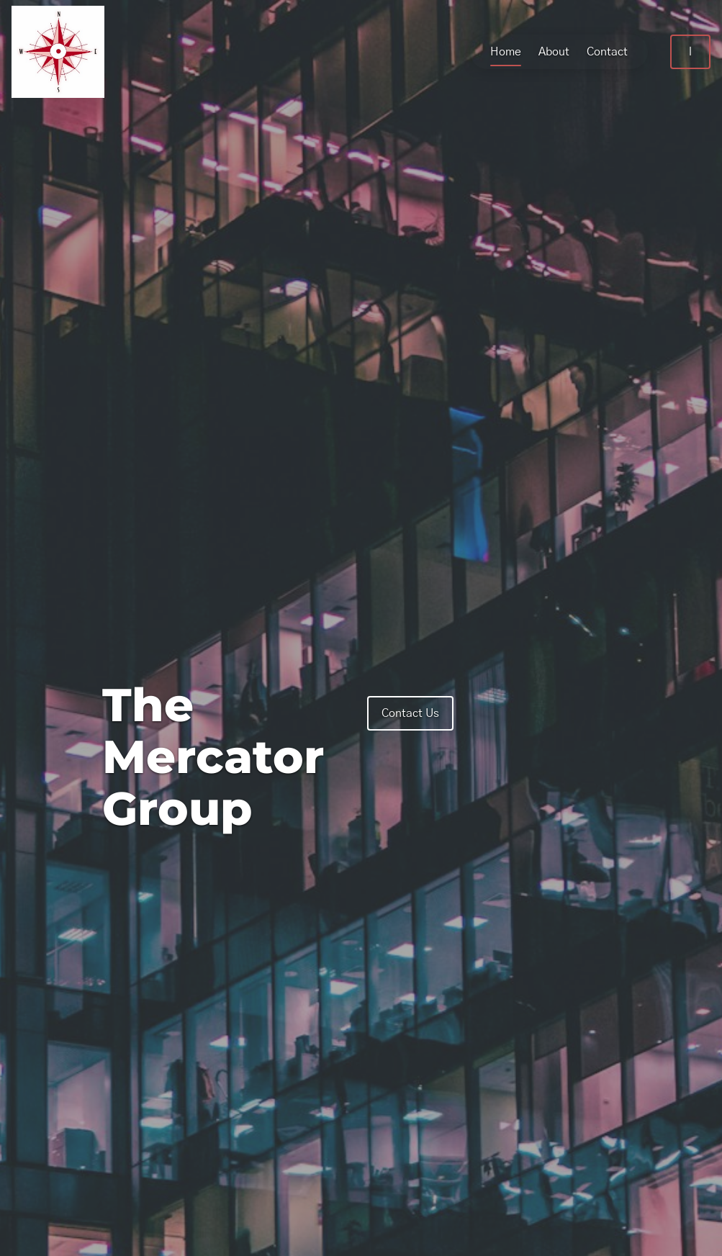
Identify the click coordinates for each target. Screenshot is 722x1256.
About (542, 52)
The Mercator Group (213, 756)
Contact (595, 52)
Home (494, 52)
